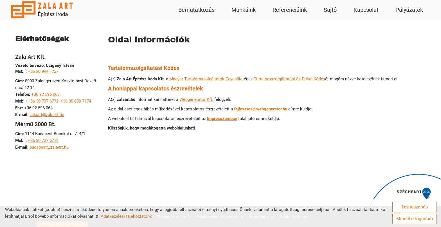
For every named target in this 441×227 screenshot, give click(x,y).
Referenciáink (290, 9)
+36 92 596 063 (45, 94)
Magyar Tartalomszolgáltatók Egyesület (206, 78)
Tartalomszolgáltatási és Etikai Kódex (289, 78)
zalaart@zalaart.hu (47, 114)
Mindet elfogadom (414, 218)
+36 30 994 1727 (43, 71)
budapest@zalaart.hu (49, 147)
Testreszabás (414, 207)
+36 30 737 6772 (43, 101)
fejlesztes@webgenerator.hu (260, 109)
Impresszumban (222, 118)
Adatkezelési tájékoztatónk (126, 216)
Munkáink (243, 9)
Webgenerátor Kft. (196, 99)
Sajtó (330, 9)
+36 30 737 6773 (43, 140)
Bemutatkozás (196, 9)
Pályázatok (409, 9)
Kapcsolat (366, 9)
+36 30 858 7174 (75, 101)
